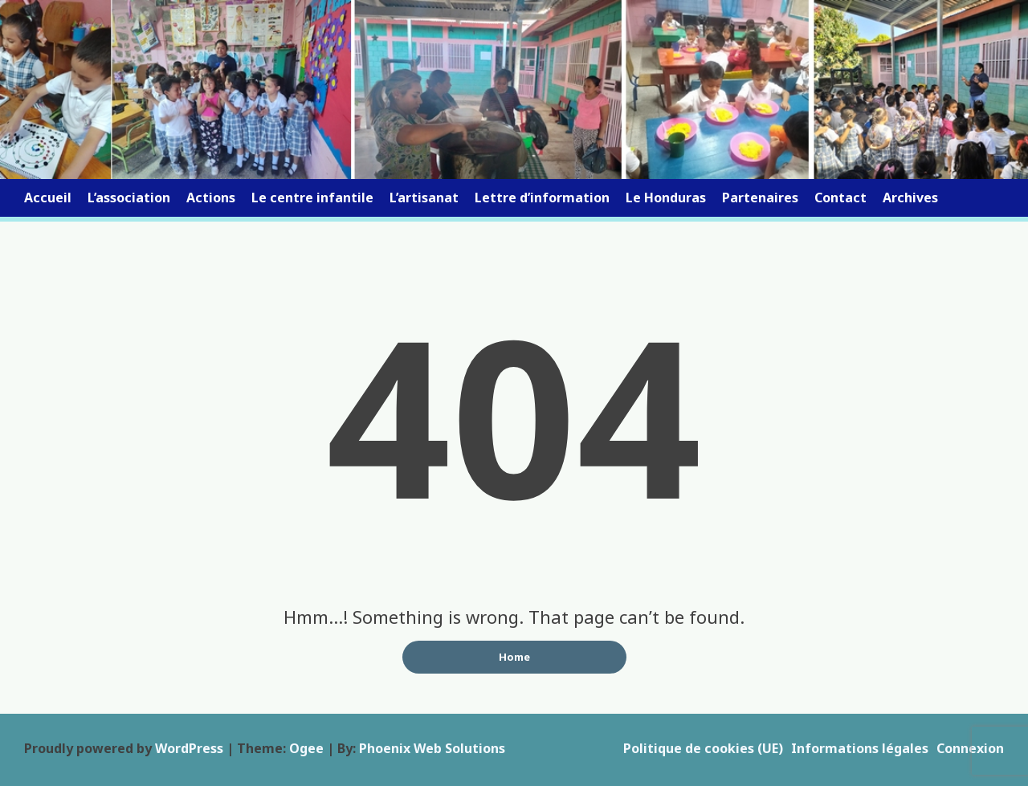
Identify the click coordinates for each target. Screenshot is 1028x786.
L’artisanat (424, 197)
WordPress (189, 748)
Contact (840, 197)
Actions (210, 197)
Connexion (970, 748)
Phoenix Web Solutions (432, 748)
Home (514, 657)
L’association (129, 197)
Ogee (306, 748)
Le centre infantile (312, 197)
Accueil (47, 197)
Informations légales (859, 748)
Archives (910, 197)
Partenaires (760, 197)
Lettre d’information (542, 197)
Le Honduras (666, 197)
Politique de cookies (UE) (703, 748)
